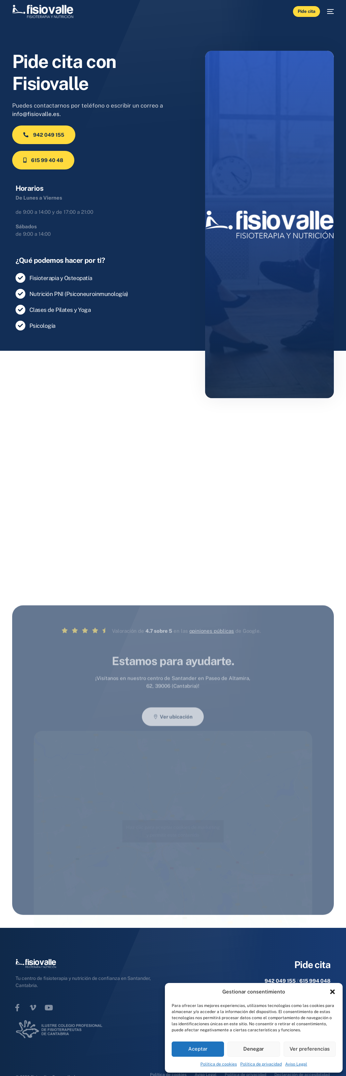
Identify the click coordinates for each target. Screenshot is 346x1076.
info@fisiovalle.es (35, 114)
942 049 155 (280, 981)
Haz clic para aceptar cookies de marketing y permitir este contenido (173, 875)
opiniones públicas (168, 675)
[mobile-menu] (327, 11)
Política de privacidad (261, 1064)
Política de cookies (218, 1064)
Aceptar (197, 1049)
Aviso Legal (296, 1064)
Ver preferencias (310, 1049)
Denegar (253, 1049)
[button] (332, 991)
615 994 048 (314, 981)
